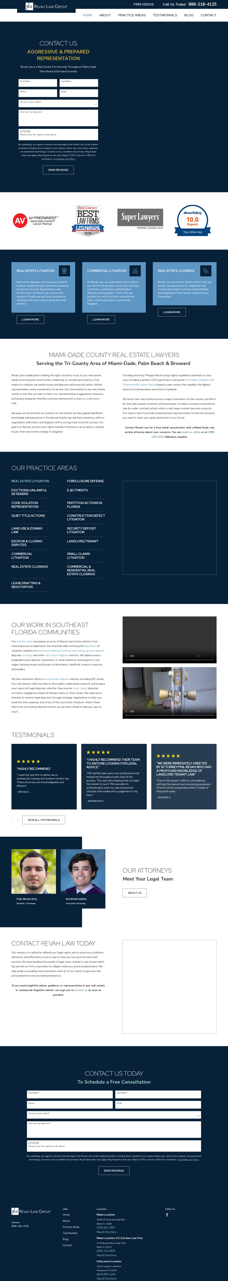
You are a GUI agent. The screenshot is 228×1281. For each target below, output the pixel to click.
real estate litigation (57, 655)
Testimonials (70, 1197)
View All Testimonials (44, 820)
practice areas (25, 641)
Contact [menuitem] (209, 15)
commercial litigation (57, 679)
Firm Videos (144, 4)
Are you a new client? (30, 102)
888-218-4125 (203, 4)
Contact (67, 1209)
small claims (80, 688)
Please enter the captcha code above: (38, 134)
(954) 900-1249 (106, 1238)
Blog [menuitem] (189, 15)
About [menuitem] (105, 15)
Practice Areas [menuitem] (132, 15)
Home (66, 1178)
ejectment (91, 646)
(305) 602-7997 (106, 1191)
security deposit (94, 651)
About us (134, 893)
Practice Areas (71, 1191)
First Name (25, 81)
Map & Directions (107, 1196)
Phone (23, 91)
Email (63, 91)
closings (27, 655)
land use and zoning (73, 651)
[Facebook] (167, 1178)
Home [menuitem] (87, 15)
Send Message (58, 170)
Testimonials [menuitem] (165, 15)
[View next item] (18, 819)
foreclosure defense (49, 651)
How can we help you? (31, 112)
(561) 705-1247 (106, 1261)
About (66, 1184)
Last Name (66, 81)
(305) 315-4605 (106, 1214)
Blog (65, 1203)
